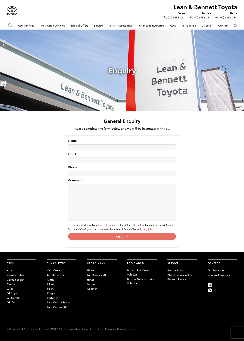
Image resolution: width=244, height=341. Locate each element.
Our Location (216, 270)
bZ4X (50, 288)
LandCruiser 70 (96, 275)
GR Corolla (13, 298)
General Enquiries (219, 275)
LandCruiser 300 (57, 307)
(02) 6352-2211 (176, 17)
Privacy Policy (81, 328)
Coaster (92, 288)
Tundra (91, 284)
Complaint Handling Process (120, 328)
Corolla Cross (55, 275)
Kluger (51, 293)
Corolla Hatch (15, 275)
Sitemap (68, 328)
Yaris (10, 270)
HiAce (90, 279)
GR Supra (12, 293)
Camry (11, 284)
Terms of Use (105, 224)
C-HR (50, 279)
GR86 (10, 288)
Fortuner (52, 298)
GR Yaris (12, 302)
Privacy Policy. (147, 229)
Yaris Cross (53, 270)
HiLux (90, 270)
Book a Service (176, 270)
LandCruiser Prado (58, 302)
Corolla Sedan (15, 279)
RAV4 (50, 284)
